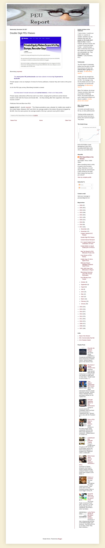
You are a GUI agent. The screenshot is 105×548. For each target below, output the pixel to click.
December (84, 229)
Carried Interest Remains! (88, 240)
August (83, 287)
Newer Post (13, 120)
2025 (81, 207)
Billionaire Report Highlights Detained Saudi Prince (87, 264)
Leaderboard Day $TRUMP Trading (91, 440)
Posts (81, 185)
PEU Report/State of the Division (87, 158)
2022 (81, 215)
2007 (81, 328)
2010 (81, 321)
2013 (81, 314)
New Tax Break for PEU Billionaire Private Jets (87, 252)
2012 (81, 316)
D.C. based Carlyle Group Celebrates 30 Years (88, 242)
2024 (81, 210)
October (83, 282)
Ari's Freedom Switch (85, 340)
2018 (81, 224)
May (82, 294)
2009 (81, 323)
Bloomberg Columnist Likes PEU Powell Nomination (86, 274)
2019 (81, 222)
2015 (81, 309)
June (82, 291)
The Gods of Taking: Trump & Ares (91, 366)
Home (41, 120)
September (84, 284)
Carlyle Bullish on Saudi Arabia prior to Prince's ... (88, 247)
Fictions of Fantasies (90, 477)
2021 (81, 217)
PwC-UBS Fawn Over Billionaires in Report (87, 269)
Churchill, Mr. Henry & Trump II (91, 350)
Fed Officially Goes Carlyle (86, 278)
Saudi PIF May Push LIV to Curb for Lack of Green (91, 497)
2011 (81, 318)
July (82, 289)
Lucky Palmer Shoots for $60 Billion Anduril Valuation (91, 515)
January (83, 303)
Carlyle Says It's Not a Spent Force (87, 259)
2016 (81, 306)
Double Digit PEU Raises (87, 237)
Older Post (68, 120)
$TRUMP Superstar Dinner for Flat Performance (91, 403)
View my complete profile (84, 177)
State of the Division (84, 336)
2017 (81, 227)
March (83, 299)
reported (19, 71)
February (83, 301)
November (84, 231)
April (82, 296)
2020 (81, 219)
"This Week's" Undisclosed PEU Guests (91, 384)
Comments (82, 188)
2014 (81, 311)
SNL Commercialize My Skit (86, 338)
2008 (81, 326)
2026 (81, 205)
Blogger (60, 539)
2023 (81, 212)
